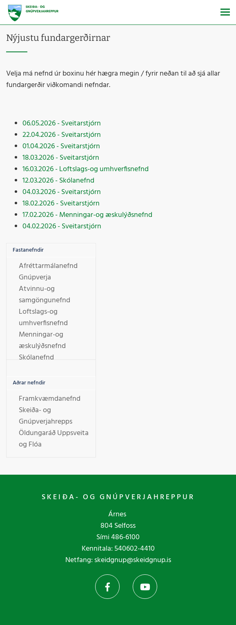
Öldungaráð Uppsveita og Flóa (54, 439)
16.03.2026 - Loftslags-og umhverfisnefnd (85, 169)
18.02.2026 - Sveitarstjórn (61, 204)
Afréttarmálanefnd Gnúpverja (48, 271)
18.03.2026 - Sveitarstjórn (60, 158)
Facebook (107, 586)
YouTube (145, 586)
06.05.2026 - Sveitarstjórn (61, 123)
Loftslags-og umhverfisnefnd (43, 317)
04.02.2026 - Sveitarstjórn (61, 226)
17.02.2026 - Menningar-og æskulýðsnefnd (87, 215)
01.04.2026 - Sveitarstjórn (61, 146)
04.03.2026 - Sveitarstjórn (61, 192)
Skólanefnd (36, 358)
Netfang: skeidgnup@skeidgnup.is (118, 560)
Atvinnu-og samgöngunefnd (44, 294)
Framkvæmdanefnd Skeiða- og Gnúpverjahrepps (49, 410)
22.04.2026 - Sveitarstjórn (61, 135)
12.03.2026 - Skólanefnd (58, 181)
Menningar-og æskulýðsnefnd (42, 340)
